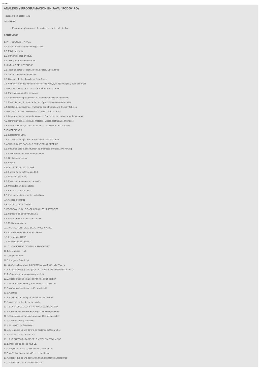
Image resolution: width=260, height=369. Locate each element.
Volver (5, 3)
